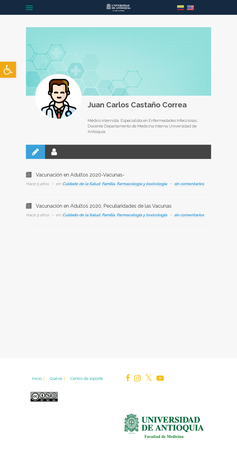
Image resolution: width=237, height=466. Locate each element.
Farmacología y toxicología (142, 183)
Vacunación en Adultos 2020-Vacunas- (80, 175)
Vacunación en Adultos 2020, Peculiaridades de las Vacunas (104, 206)
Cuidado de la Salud (81, 183)
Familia (108, 183)
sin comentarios (189, 183)
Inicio (38, 378)
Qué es (57, 378)
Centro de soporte (86, 378)
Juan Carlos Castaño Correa (137, 104)
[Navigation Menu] (29, 7)
